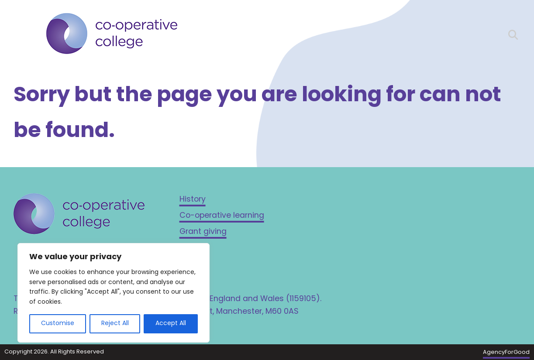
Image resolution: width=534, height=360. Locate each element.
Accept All (170, 324)
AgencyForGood (506, 352)
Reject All (115, 324)
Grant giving (203, 232)
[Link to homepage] (111, 35)
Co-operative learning (221, 215)
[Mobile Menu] (21, 32)
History (192, 199)
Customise (57, 324)
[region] (113, 293)
